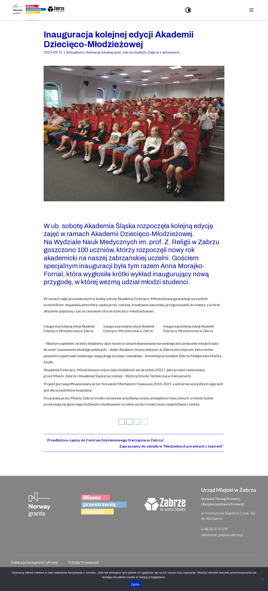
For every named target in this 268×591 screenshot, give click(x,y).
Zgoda (135, 584)
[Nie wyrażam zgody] (262, 579)
